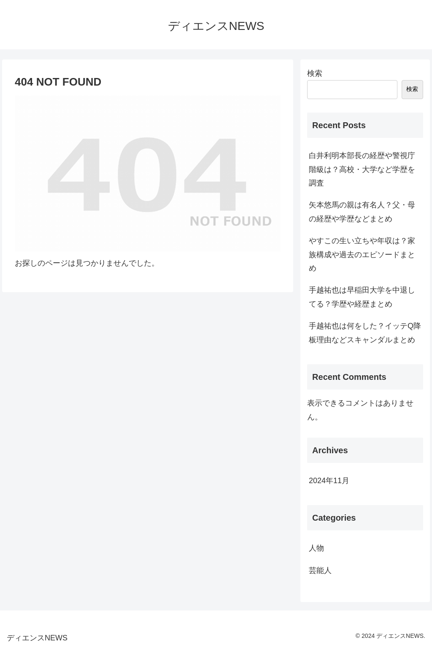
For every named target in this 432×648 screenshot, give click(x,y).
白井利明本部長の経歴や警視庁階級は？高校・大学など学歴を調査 (362, 169)
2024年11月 (329, 480)
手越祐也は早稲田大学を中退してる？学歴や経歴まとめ (362, 297)
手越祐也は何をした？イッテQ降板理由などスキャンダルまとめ (365, 333)
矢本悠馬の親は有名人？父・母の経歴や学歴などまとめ (362, 212)
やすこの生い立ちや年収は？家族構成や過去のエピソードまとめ (362, 254)
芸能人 (320, 570)
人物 (316, 548)
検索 (314, 73)
